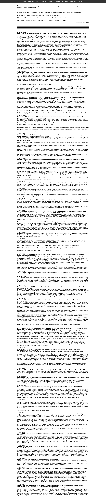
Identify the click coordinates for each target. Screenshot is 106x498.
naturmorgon (37, 241)
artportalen (46, 206)
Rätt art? (80, 1)
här (51, 84)
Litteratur (57, 1)
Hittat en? (73, 1)
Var (37, 1)
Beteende (43, 1)
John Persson (79, 22)
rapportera (33, 236)
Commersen (20, 410)
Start (24, 1)
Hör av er (77, 281)
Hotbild (50, 1)
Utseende (31, 1)
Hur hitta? (65, 1)
